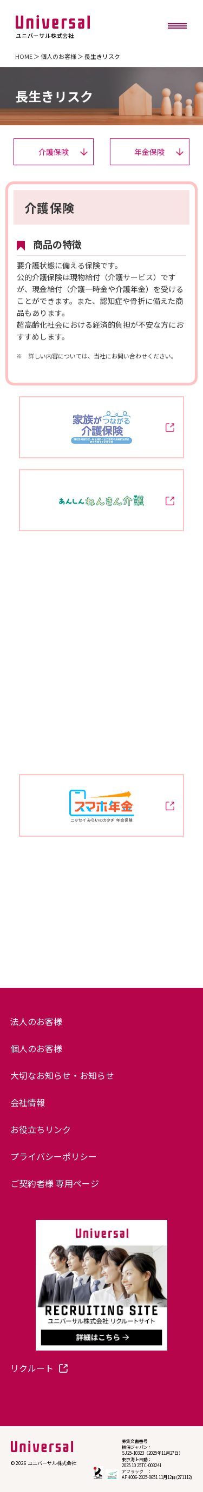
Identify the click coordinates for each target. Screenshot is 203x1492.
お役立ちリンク (40, 1129)
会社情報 (27, 1102)
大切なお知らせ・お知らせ (62, 1075)
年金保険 (159, 151)
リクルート (39, 1367)
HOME (23, 56)
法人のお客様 (36, 1021)
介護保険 (63, 151)
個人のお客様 (58, 56)
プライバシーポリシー (53, 1156)
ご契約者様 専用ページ (54, 1183)
